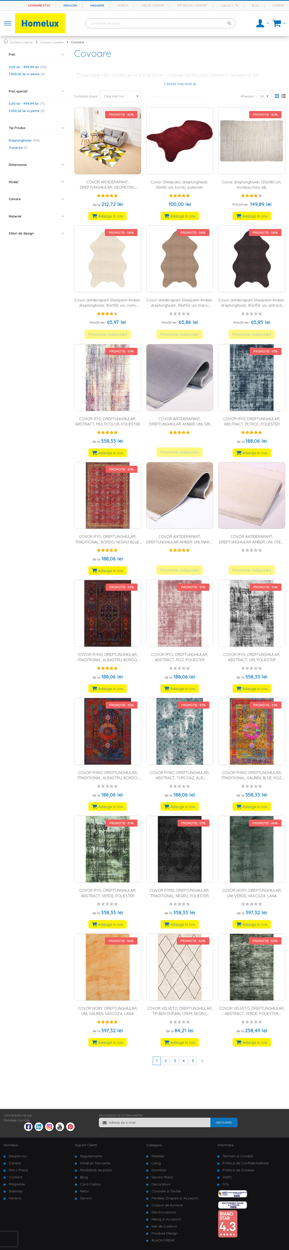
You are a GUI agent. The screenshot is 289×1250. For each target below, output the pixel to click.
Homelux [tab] (11, 1145)
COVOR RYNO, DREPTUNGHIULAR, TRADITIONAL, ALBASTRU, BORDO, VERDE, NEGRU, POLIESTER (107, 660)
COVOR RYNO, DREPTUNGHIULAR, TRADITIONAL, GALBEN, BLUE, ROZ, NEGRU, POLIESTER (251, 778)
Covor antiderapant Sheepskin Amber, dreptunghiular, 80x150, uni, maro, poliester (179, 305)
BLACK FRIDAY (163, 1240)
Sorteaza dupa (85, 96)
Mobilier (158, 1156)
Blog (255, 5)
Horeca (122, 5)
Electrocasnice (164, 1212)
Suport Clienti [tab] (86, 1145)
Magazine (97, 5)
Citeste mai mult (178, 83)
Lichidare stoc (39, 5)
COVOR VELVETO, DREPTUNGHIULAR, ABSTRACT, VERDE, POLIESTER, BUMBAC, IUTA (251, 1013)
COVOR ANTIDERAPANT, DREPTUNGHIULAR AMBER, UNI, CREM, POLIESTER (252, 542)
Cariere (278, 5)
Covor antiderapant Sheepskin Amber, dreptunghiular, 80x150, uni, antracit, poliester (251, 305)
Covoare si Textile (166, 1191)
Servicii (86, 1198)
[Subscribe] (224, 1122)
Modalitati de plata (96, 1170)
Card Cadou (90, 1184)
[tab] (36, 54)
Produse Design (165, 1233)
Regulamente (91, 1156)
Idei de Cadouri (164, 1226)
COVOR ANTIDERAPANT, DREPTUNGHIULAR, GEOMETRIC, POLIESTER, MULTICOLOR (107, 187)
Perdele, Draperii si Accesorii (175, 1198)
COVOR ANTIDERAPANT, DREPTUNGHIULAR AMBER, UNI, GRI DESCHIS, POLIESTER (179, 424)
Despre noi (18, 1156)
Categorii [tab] (154, 1145)
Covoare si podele (52, 42)
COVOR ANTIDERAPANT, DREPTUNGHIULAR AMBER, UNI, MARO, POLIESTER (179, 542)
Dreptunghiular (24, 140)
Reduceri (70, 5)
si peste (27, 74)
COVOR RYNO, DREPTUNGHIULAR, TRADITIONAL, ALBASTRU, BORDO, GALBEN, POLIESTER (107, 778)
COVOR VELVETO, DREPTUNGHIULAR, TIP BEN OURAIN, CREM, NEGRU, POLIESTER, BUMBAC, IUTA (179, 1013)
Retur (84, 1191)
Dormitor (159, 1170)
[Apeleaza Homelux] (238, 5)
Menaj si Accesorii (166, 1219)
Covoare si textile (21, 42)
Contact (227, 6)
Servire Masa (162, 1177)
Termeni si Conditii (238, 1156)
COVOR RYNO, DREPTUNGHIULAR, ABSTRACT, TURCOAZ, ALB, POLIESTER (179, 778)
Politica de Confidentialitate (246, 1163)
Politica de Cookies (238, 1170)
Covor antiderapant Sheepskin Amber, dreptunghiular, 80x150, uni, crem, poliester (107, 305)
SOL (226, 1184)
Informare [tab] (226, 1145)
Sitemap (16, 1191)
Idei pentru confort (192, 5)
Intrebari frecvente (95, 1163)
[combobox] (160, 23)
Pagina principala (6, 41)
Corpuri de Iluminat (167, 1205)
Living (156, 1163)
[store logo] (40, 23)
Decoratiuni (161, 1184)
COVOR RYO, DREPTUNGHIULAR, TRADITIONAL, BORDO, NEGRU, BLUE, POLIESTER (107, 542)
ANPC (227, 1177)
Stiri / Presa (18, 1170)
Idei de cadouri (153, 5)
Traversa (18, 148)
